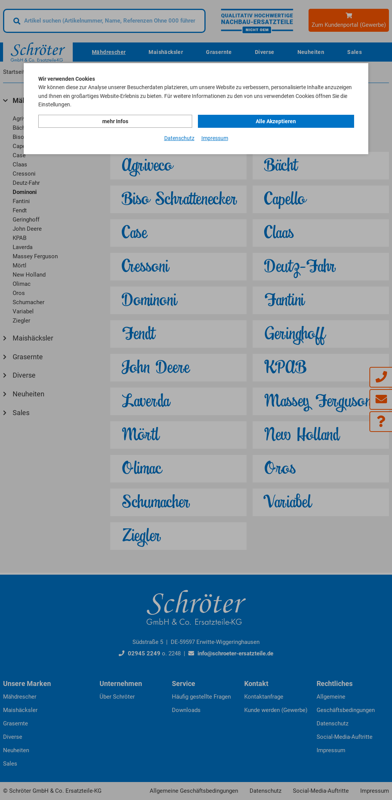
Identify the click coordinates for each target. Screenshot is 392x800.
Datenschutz (179, 138)
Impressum (214, 138)
